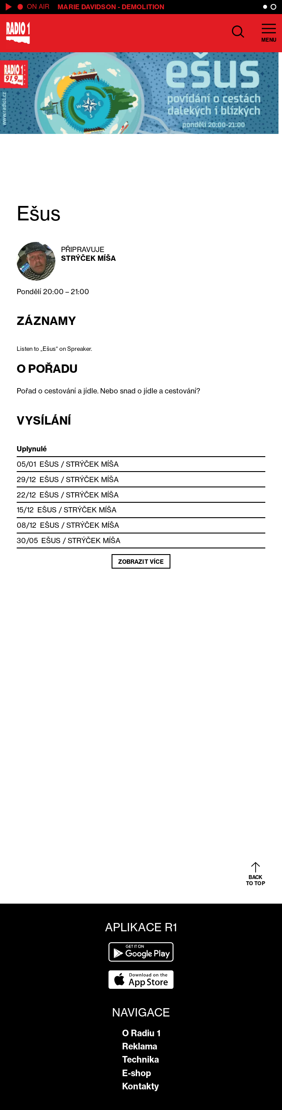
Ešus (49, 464)
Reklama (139, 1046)
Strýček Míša (88, 258)
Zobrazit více (141, 561)
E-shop (136, 1073)
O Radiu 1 (141, 1033)
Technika (140, 1059)
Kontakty (140, 1086)
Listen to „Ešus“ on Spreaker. (54, 348)
